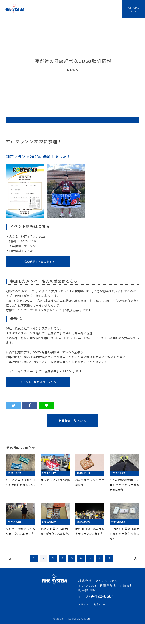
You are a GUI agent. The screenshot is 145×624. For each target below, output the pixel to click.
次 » (136, 558)
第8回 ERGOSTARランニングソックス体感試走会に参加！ (124, 485)
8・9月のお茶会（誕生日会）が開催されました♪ (124, 533)
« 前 (8, 558)
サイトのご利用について (95, 604)
